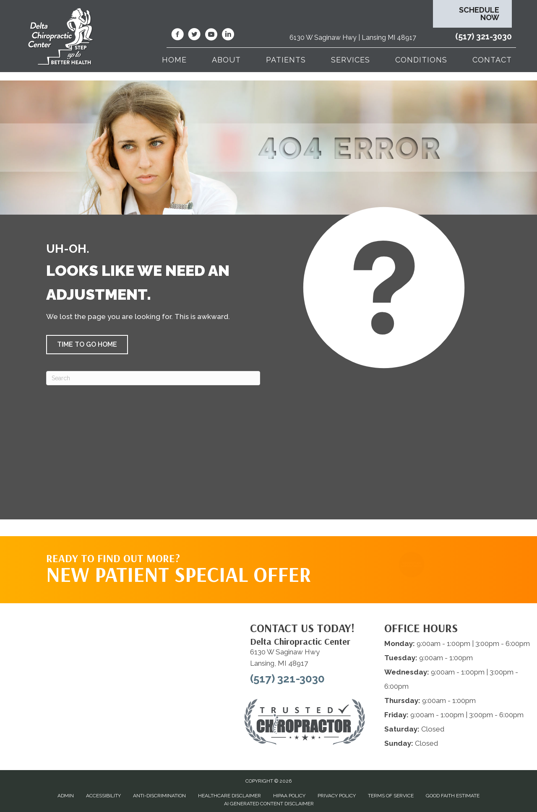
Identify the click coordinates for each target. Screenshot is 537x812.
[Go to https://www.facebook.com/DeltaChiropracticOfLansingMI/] (177, 35)
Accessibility (103, 796)
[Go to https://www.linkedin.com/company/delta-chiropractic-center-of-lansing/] (228, 35)
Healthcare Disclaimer (229, 796)
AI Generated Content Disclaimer (269, 804)
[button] (87, 344)
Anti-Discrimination (159, 796)
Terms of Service (391, 796)
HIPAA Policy (289, 796)
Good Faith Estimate (453, 796)
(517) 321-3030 (483, 36)
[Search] (153, 378)
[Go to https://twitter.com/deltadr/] (194, 35)
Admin (65, 796)
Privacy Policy (337, 796)
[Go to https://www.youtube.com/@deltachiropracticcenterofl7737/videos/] (211, 35)
